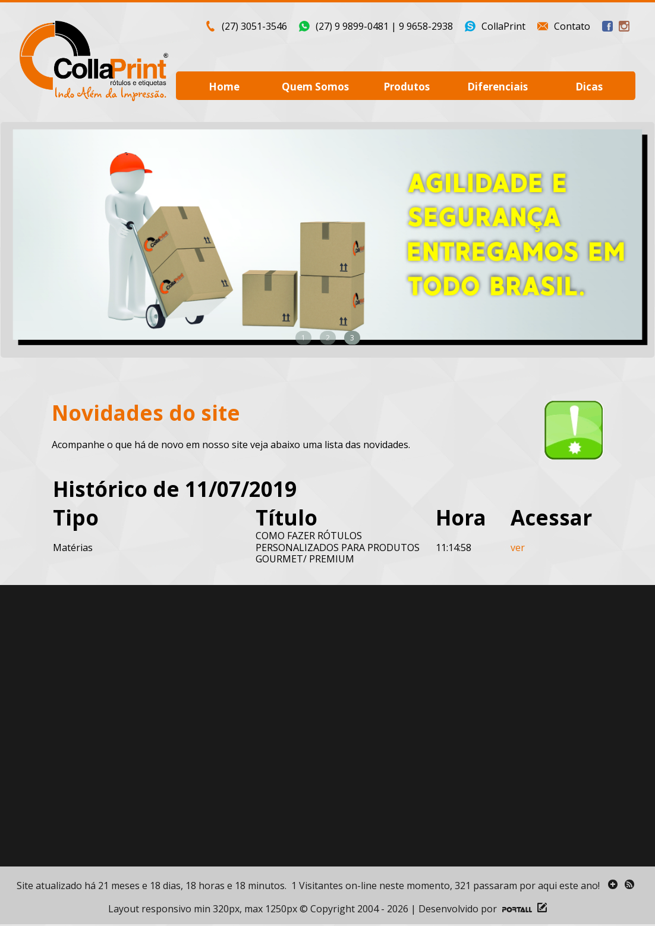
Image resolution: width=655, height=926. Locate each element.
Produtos (406, 86)
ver (518, 547)
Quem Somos (315, 86)
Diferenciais (497, 86)
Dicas (589, 86)
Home (224, 86)
